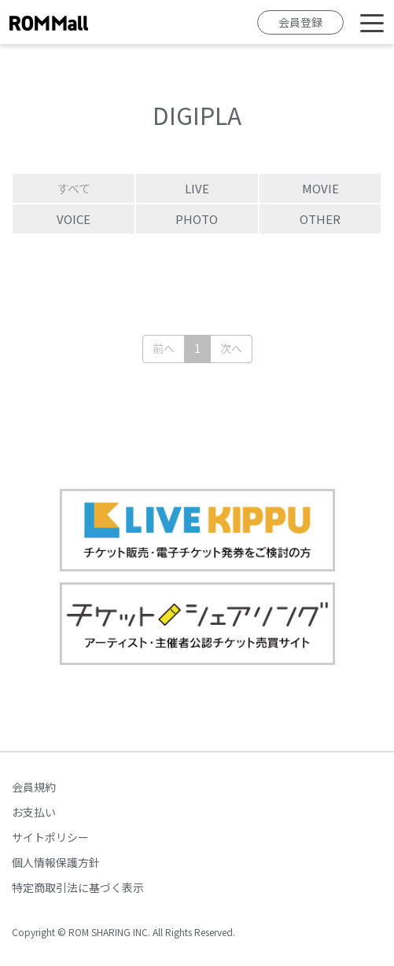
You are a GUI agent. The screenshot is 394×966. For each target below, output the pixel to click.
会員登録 (300, 22)
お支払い (34, 812)
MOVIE (320, 188)
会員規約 (34, 787)
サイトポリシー (50, 837)
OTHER (320, 219)
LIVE (197, 188)
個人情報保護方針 (56, 862)
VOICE (73, 219)
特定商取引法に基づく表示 (78, 887)
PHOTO (196, 219)
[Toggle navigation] (372, 22)
